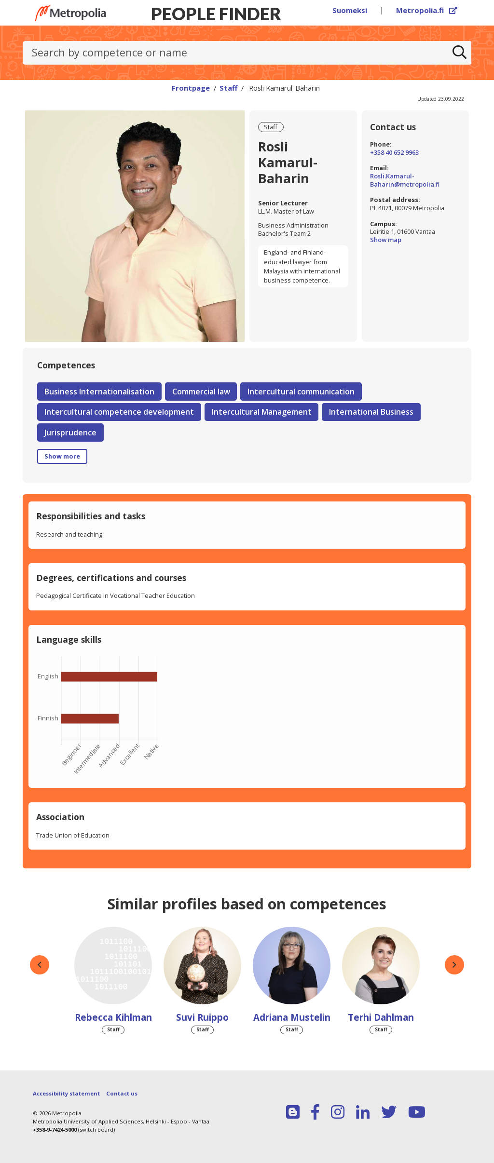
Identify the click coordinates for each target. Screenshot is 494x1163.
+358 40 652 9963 (394, 153)
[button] (39, 965)
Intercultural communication (301, 391)
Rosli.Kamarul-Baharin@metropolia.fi (404, 180)
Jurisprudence (70, 432)
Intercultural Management (262, 411)
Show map (415, 240)
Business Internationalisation (99, 391)
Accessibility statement (66, 1093)
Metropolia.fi (427, 10)
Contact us (121, 1093)
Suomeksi (349, 10)
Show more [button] (62, 456)
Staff (228, 88)
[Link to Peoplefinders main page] (70, 13)
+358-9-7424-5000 (55, 1129)
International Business (371, 411)
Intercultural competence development (119, 411)
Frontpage (191, 88)
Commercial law (201, 391)
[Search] (459, 53)
